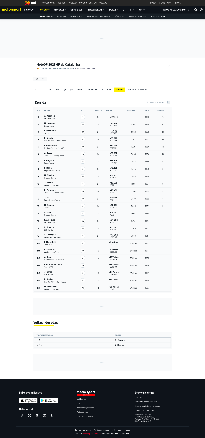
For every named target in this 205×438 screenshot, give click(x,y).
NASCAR (112, 9)
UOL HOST (62, 3)
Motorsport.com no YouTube (69, 16)
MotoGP (44, 9)
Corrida (119, 89)
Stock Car (59, 9)
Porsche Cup (76, 9)
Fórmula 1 (29, 9)
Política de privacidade (120, 430)
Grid (109, 89)
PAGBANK (73, 3)
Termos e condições (83, 430)
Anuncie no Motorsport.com (146, 401)
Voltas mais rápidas (137, 89)
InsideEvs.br (82, 399)
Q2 (71, 89)
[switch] (158, 102)
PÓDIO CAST (119, 16)
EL (36, 89)
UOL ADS (103, 3)
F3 (131, 9)
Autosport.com (83, 412)
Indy (140, 9)
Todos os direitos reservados (115, 433)
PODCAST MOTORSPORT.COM (98, 16)
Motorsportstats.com (86, 416)
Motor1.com (81, 403)
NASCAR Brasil (95, 9)
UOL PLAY (93, 3)
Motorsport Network (92, 433)
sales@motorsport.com (144, 410)
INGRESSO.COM (48, 3)
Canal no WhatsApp (137, 16)
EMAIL (177, 3)
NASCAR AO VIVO (158, 16)
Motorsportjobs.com (85, 407)
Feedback (139, 397)
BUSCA (152, 3)
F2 (123, 9)
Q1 (65, 89)
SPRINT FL (92, 89)
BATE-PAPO (164, 3)
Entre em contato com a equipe (147, 406)
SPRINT (80, 89)
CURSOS (83, 3)
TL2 (57, 89)
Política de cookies (101, 430)
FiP (50, 89)
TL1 (42, 89)
